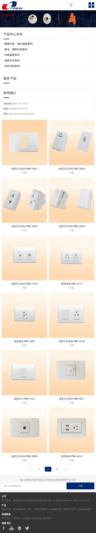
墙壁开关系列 (47, 60)
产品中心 (16, 518)
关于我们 (6, 518)
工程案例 (26, 518)
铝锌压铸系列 (47, 66)
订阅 (80, 486)
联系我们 (47, 518)
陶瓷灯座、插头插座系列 (47, 44)
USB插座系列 (47, 55)
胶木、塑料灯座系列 (47, 49)
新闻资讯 (36, 518)
